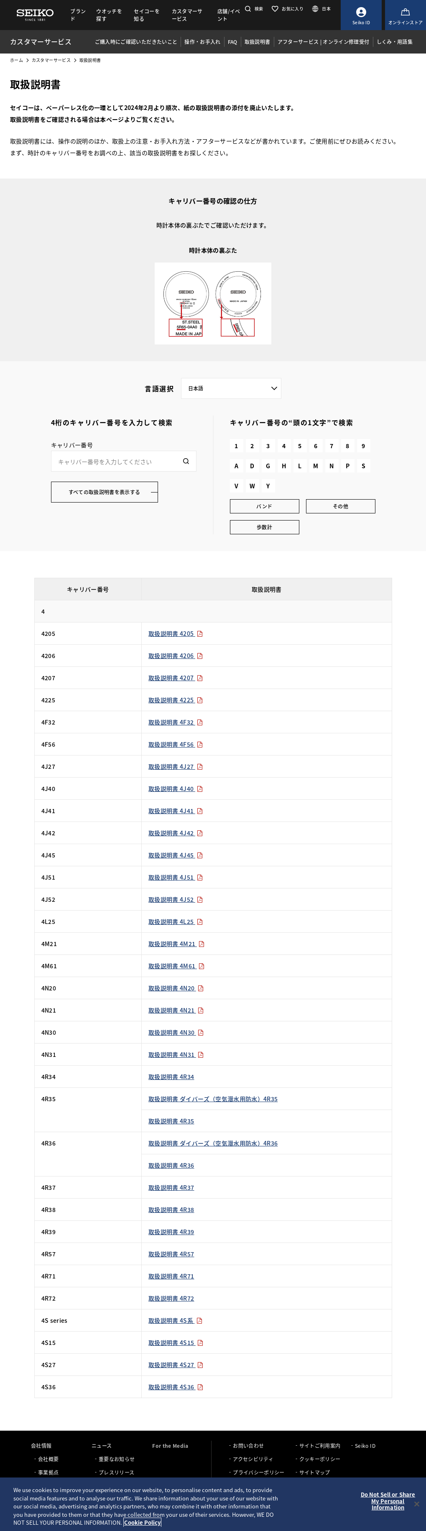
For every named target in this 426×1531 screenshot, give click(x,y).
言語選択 (159, 388)
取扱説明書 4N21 (176, 1010)
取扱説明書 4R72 (171, 1298)
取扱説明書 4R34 (171, 1076)
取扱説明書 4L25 (175, 921)
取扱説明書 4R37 (171, 1187)
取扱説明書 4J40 (175, 788)
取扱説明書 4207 (175, 678)
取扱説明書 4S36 (175, 1387)
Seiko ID (365, 1445)
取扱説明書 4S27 (175, 1364)
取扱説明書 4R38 (171, 1209)
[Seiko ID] (361, 15)
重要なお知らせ (117, 1458)
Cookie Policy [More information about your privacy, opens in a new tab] (142, 1522)
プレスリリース (116, 1472)
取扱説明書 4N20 (176, 988)
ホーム (16, 60)
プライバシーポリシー (259, 1472)
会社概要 (48, 1458)
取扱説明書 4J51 (175, 877)
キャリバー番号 (72, 445)
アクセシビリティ (253, 1458)
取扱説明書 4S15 (175, 1342)
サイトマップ (314, 1472)
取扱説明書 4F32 (175, 722)
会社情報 (41, 1445)
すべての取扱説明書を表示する (104, 491)
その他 (340, 506)
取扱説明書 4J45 (175, 855)
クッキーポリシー (320, 1458)
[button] (253, 8)
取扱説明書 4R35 (171, 1121)
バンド (264, 506)
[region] (213, 1504)
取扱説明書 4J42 (175, 833)
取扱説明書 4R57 (171, 1254)
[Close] (417, 1504)
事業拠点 (48, 1472)
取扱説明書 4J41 (175, 810)
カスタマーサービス (51, 60)
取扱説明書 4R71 (171, 1276)
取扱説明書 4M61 (176, 966)
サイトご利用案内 (320, 1445)
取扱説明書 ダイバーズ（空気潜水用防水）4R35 (213, 1099)
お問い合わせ (248, 1445)
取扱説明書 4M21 (176, 943)
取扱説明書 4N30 (176, 1032)
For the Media (170, 1445)
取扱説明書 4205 (175, 633)
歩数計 (264, 527)
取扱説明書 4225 (175, 700)
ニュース (102, 1445)
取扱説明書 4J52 (175, 899)
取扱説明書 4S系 (175, 1320)
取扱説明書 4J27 (175, 766)
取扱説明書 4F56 (175, 744)
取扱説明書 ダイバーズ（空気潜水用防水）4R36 (213, 1143)
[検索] (186, 461)
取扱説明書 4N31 (176, 1054)
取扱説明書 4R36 (171, 1165)
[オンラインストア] (405, 15)
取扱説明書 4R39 (171, 1231)
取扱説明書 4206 (175, 655)
